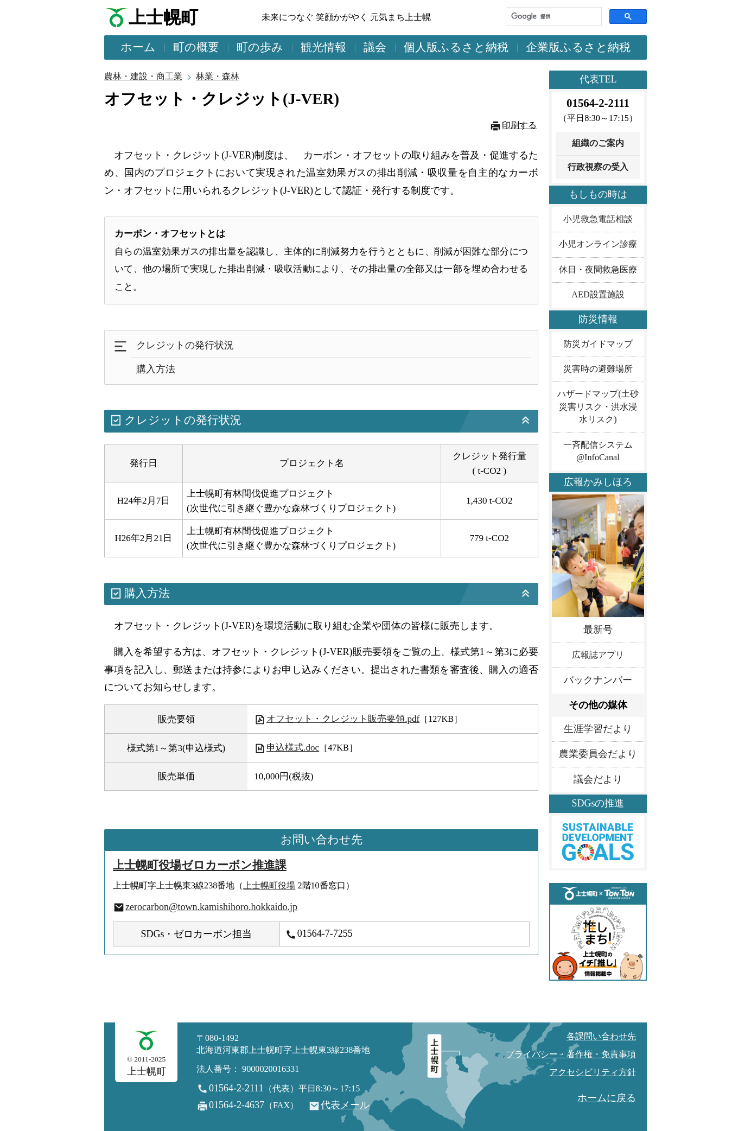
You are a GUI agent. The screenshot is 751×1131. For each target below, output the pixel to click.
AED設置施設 (597, 295)
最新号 (598, 629)
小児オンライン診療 (598, 244)
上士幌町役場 (269, 886)
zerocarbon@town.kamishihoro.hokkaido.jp (211, 906)
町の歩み (260, 47)
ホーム (138, 47)
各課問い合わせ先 (601, 1036)
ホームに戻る (606, 1097)
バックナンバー (598, 680)
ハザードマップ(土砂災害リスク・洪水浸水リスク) (597, 406)
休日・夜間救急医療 (598, 270)
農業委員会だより (598, 753)
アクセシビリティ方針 (592, 1072)
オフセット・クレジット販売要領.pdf (336, 719)
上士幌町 (163, 17)
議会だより (598, 779)
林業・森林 (217, 76)
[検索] (552, 16)
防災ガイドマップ (598, 344)
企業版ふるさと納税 (578, 47)
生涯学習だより (598, 728)
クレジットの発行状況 (185, 345)
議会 (375, 47)
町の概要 (196, 47)
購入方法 (155, 369)
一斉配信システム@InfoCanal (598, 451)
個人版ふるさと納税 (456, 47)
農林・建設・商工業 (143, 76)
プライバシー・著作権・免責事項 (571, 1054)
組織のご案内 (598, 143)
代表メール (345, 1105)
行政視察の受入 (598, 167)
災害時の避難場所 (598, 369)
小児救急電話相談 (598, 219)
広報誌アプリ (598, 655)
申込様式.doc (286, 747)
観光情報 (323, 47)
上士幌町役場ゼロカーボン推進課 (200, 865)
